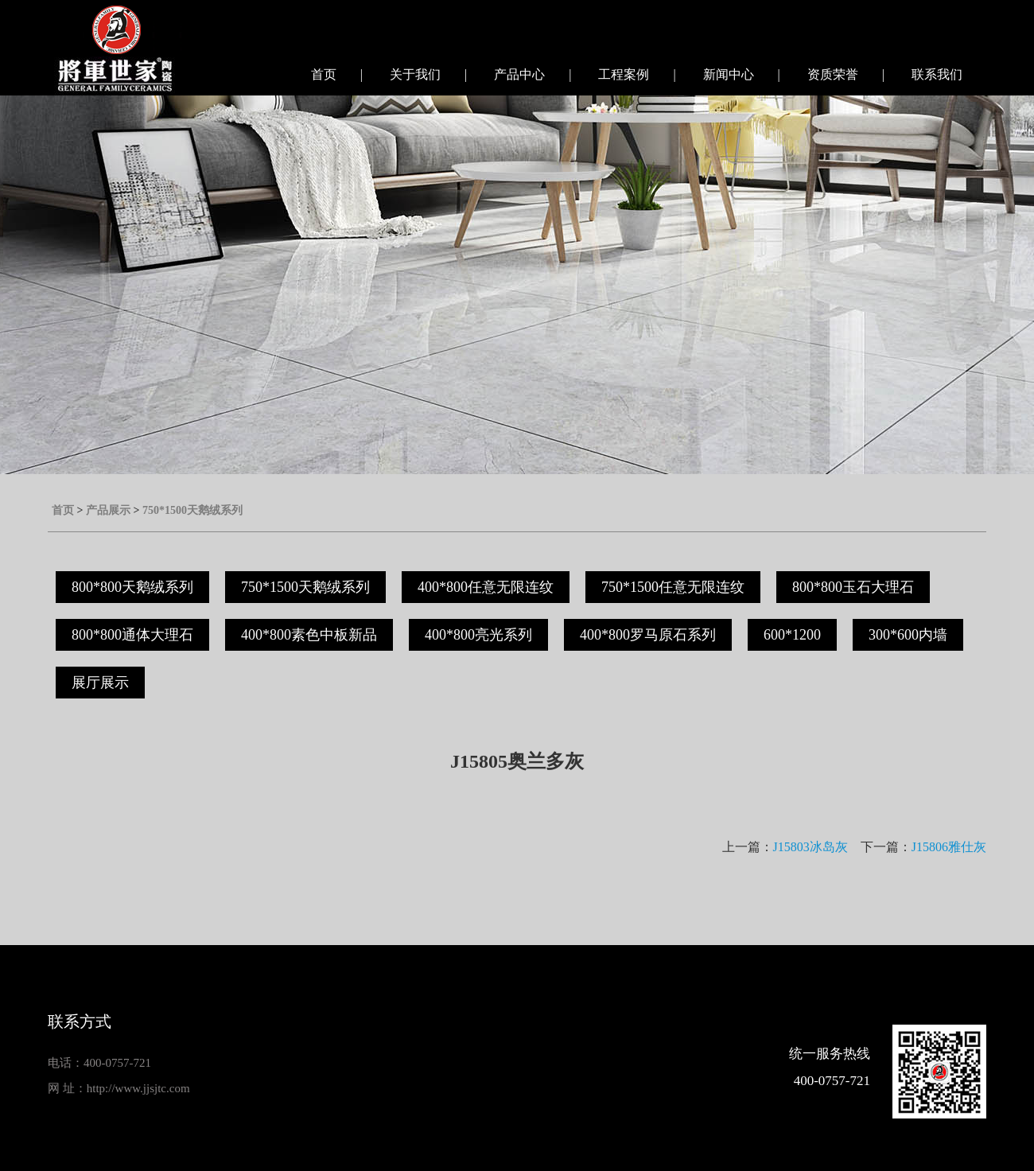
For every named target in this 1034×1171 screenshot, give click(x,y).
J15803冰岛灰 (810, 847)
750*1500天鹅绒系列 (192, 510)
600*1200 (792, 635)
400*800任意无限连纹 (486, 587)
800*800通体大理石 (132, 635)
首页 (323, 74)
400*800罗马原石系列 (648, 635)
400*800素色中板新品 (309, 635)
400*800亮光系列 (478, 635)
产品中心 (519, 74)
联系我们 (937, 74)
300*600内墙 (908, 635)
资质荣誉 (832, 74)
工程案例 (623, 74)
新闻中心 (728, 74)
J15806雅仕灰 (949, 847)
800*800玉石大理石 (853, 587)
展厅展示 (100, 683)
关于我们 (415, 74)
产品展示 (108, 510)
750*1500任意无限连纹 (672, 587)
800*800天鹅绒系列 (132, 587)
